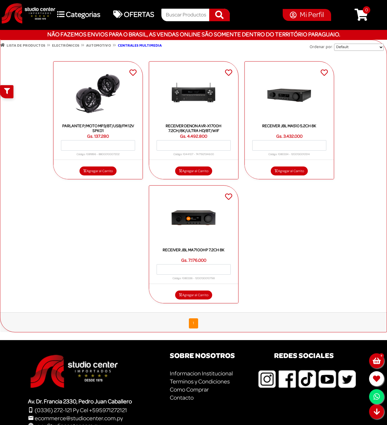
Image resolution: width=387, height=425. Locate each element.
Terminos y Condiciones (200, 382)
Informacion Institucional (201, 374)
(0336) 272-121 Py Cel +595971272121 (77, 410)
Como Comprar (189, 390)
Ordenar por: (322, 46)
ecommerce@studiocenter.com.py (75, 418)
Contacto (182, 398)
